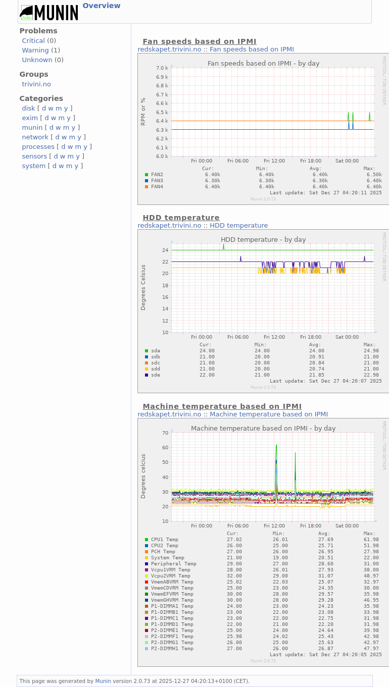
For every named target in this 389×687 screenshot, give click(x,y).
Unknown (37, 60)
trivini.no (36, 84)
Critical (33, 40)
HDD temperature (239, 225)
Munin (103, 681)
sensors (34, 156)
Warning (35, 50)
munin (32, 127)
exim (30, 118)
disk (28, 108)
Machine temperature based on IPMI (269, 414)
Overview (102, 6)
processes (38, 146)
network (35, 137)
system (34, 166)
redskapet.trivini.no (169, 49)
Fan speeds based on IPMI (252, 49)
